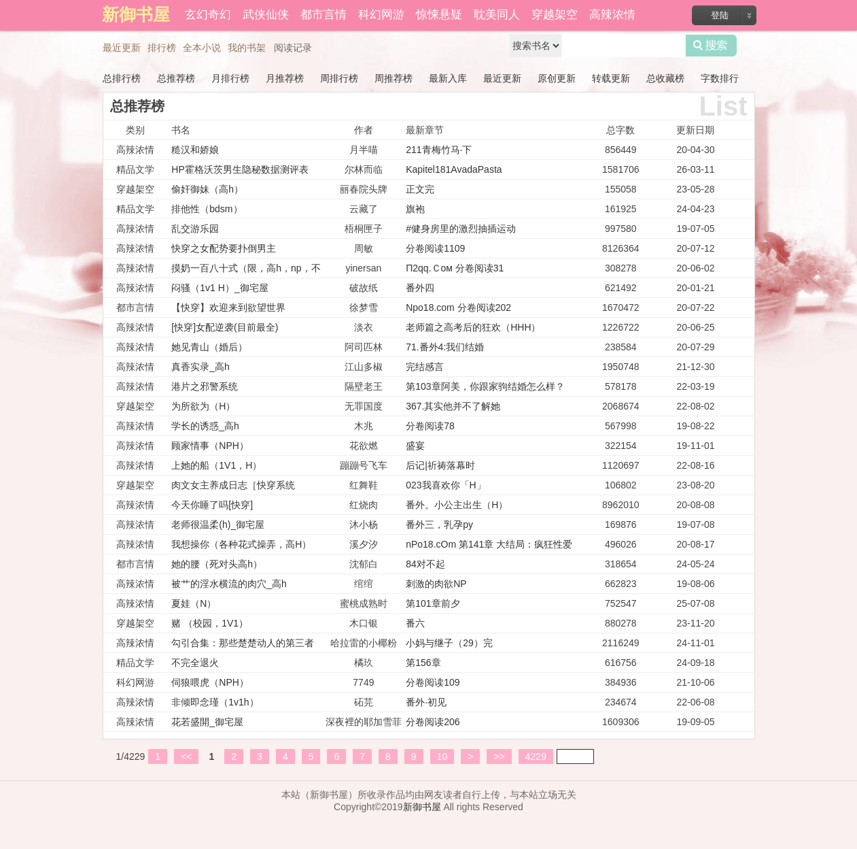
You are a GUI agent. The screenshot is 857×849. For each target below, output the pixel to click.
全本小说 (202, 47)
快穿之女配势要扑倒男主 (223, 248)
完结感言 (425, 366)
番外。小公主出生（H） (457, 504)
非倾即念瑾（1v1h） (214, 702)
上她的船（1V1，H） (216, 465)
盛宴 (415, 445)
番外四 (420, 287)
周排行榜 (339, 78)
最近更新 (122, 47)
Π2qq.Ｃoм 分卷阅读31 (455, 268)
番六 (415, 623)
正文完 (420, 189)
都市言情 (323, 14)
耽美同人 (497, 14)
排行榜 (161, 47)
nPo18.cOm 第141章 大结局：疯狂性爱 (489, 544)
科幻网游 (381, 14)
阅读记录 (293, 47)
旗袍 (415, 208)
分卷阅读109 (432, 682)
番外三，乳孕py (439, 524)
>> (498, 756)
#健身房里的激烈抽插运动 (461, 228)
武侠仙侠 (266, 14)
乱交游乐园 (195, 228)
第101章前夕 (432, 603)
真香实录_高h (200, 366)
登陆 (720, 15)
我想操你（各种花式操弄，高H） (241, 544)
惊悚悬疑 (439, 14)
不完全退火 (195, 662)
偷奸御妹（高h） (207, 189)
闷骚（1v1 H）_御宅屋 (219, 287)
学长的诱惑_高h (205, 425)
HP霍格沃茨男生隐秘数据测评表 (239, 169)
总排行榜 (122, 78)
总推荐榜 (176, 78)
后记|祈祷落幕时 (440, 465)
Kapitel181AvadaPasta (454, 169)
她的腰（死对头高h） (216, 564)
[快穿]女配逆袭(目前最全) (224, 327)
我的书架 (247, 47)
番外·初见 (426, 702)
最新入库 (448, 78)
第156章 (423, 662)
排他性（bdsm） (206, 208)
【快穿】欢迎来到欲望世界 (228, 307)
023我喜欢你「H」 (445, 485)
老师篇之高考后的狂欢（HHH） (473, 327)
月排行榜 (230, 78)
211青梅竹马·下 (439, 149)
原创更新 (557, 78)
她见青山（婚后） (209, 347)
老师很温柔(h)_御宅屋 (217, 524)
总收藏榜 (665, 78)
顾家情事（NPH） (210, 445)
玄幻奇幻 (208, 14)
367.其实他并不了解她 (453, 406)
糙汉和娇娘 (195, 149)
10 (442, 756)
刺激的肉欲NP (436, 583)
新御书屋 (422, 806)
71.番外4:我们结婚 (445, 347)
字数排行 (720, 78)
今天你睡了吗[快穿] (212, 504)
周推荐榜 (393, 78)
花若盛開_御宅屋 (207, 721)
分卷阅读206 (432, 721)
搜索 (711, 45)
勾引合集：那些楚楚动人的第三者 (242, 642)
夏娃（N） (193, 603)
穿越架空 (554, 14)
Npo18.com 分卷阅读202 (458, 307)
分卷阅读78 (430, 425)
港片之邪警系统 (204, 386)
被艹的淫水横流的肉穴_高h (229, 583)
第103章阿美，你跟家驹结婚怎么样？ (485, 386)
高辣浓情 (612, 14)
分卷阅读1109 (435, 248)
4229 (535, 756)
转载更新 (611, 78)
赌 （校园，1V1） (209, 623)
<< (186, 756)
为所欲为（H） (203, 406)
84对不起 (425, 564)
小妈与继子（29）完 (449, 642)
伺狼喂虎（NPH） (210, 682)
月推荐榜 (285, 78)
